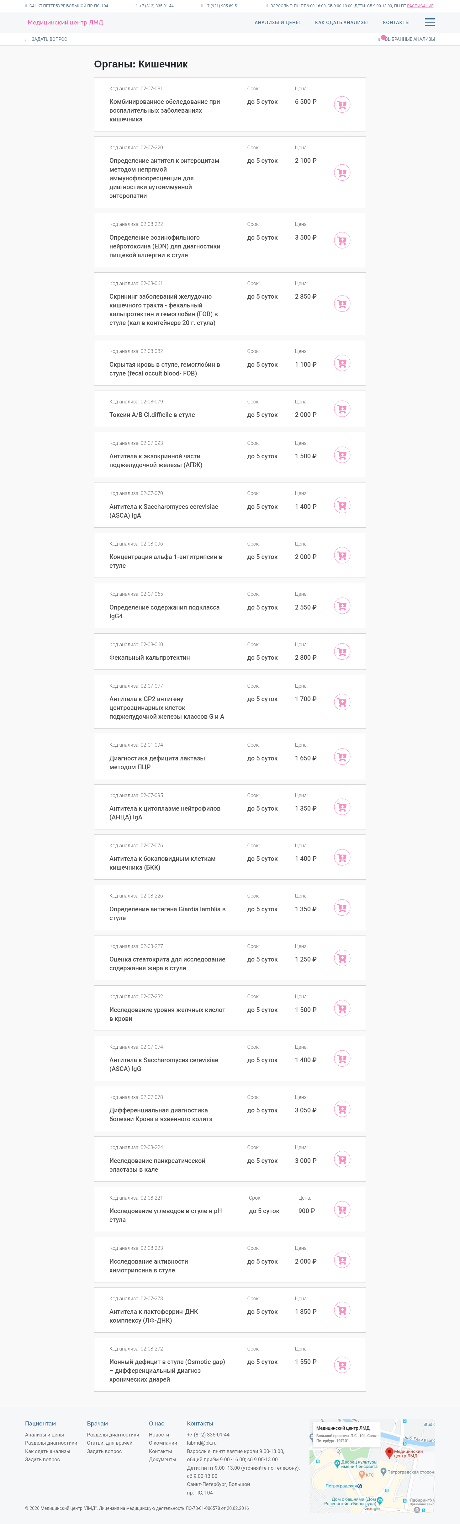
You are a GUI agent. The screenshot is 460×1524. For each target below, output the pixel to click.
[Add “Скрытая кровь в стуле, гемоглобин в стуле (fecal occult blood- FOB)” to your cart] (342, 362)
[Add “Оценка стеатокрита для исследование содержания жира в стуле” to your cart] (342, 958)
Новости (159, 1435)
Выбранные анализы (406, 39)
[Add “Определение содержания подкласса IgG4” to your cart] (342, 605)
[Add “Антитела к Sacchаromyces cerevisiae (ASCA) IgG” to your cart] (342, 1058)
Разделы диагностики (51, 1443)
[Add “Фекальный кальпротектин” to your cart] (342, 651)
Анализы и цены (277, 22)
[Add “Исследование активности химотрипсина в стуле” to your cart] (342, 1259)
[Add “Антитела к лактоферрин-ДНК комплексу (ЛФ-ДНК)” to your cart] (342, 1310)
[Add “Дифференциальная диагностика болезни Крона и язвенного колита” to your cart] (342, 1108)
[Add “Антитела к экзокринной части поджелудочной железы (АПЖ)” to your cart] (342, 454)
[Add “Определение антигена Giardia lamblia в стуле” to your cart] (342, 907)
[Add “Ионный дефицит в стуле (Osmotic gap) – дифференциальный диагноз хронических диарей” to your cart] (342, 1364)
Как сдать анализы (341, 22)
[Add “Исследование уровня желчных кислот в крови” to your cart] (342, 1008)
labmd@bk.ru (202, 1443)
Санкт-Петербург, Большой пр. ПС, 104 (66, 5)
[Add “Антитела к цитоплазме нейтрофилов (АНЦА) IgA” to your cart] (342, 806)
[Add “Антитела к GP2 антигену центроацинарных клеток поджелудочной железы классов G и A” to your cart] (342, 702)
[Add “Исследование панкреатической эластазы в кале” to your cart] (342, 1159)
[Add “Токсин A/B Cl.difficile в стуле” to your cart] (342, 408)
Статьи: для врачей (110, 1443)
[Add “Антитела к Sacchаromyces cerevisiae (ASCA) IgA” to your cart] (342, 505)
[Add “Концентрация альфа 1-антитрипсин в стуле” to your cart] (342, 555)
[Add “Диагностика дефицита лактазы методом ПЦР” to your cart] (342, 756)
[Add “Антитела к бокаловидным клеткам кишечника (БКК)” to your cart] (342, 857)
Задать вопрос (42, 1460)
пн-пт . (414, 5)
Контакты (396, 22)
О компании (163, 1443)
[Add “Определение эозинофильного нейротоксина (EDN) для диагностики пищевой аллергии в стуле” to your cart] (342, 240)
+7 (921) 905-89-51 (220, 5)
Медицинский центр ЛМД (65, 22)
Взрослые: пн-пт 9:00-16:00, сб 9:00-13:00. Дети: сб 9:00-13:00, (330, 5)
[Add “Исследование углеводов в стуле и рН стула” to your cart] (342, 1209)
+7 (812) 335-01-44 (154, 5)
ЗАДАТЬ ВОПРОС (46, 39)
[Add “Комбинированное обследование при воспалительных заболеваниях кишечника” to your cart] (342, 104)
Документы (162, 1460)
